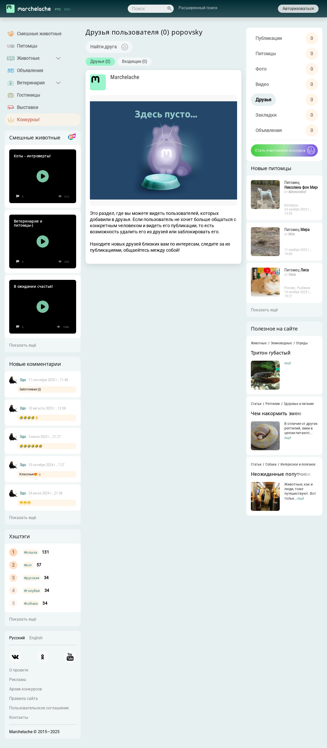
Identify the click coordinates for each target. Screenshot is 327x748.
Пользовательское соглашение (39, 708)
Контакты (18, 717)
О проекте (18, 670)
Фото (258, 69)
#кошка (30, 552)
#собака (31, 603)
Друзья (261, 99)
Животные (28, 58)
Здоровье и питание (297, 406)
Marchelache (127, 78)
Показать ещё (22, 345)
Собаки (268, 467)
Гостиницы (28, 95)
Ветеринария (31, 82)
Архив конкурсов (25, 689)
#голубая (32, 590)
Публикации (266, 38)
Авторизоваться (297, 8)
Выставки (27, 107)
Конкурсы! (28, 119)
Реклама (17, 679)
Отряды (300, 344)
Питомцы (27, 46)
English (36, 637)
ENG (68, 9)
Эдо (23, 380)
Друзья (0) (102, 61)
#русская (31, 578)
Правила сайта (23, 698)
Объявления (30, 70)
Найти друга (105, 47)
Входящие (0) (136, 61)
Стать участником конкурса (278, 150)
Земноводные (279, 344)
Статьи (254, 406)
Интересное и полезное (295, 467)
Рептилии (270, 406)
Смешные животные (39, 33)
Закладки (263, 115)
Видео (260, 84)
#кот (28, 565)
